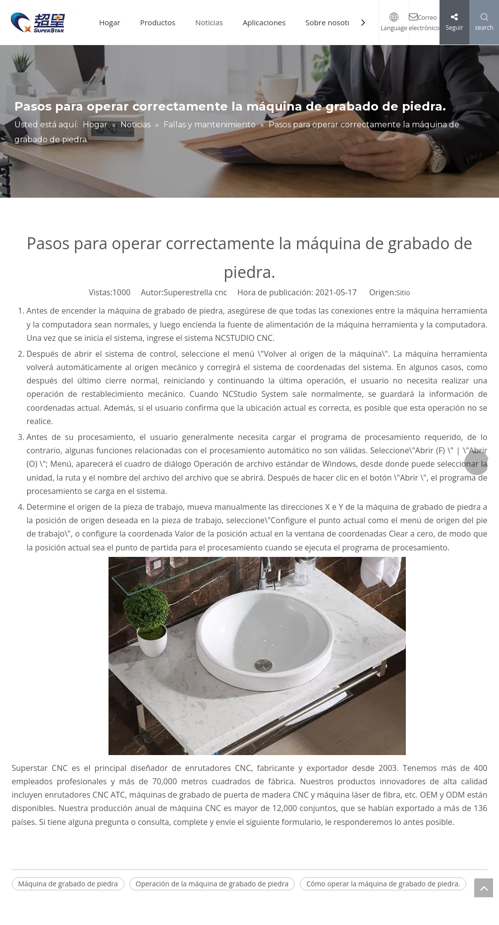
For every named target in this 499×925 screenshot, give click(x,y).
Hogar (109, 22)
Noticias (209, 22)
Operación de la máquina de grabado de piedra (212, 883)
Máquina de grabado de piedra (68, 883)
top (483, 887)
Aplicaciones (264, 22)
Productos (157, 22)
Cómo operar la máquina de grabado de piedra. (383, 883)
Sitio (403, 292)
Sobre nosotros (331, 22)
